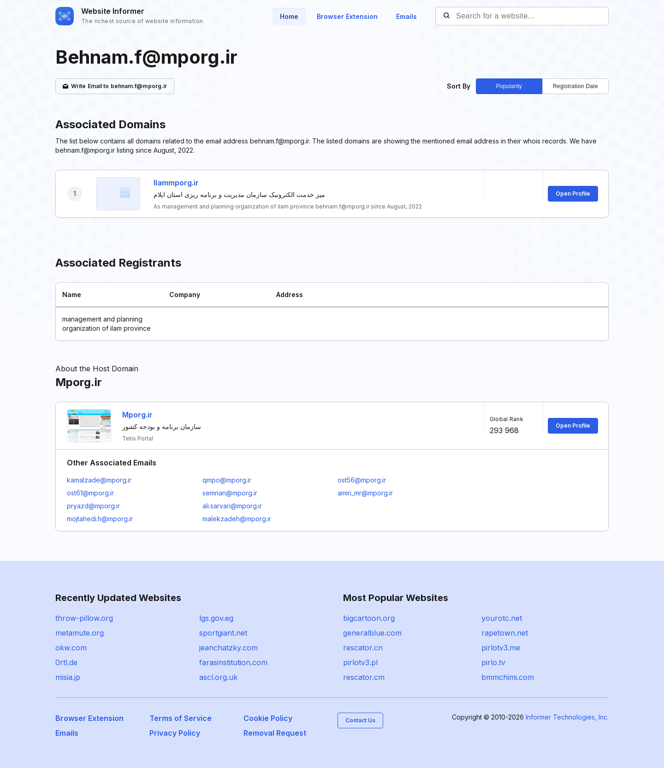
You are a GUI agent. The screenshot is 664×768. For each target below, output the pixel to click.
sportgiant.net (223, 632)
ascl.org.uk (218, 677)
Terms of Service (180, 718)
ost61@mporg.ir (90, 493)
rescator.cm (364, 677)
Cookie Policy (267, 718)
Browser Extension (347, 16)
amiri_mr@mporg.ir (365, 493)
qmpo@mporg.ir (226, 480)
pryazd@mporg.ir (93, 506)
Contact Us (360, 720)
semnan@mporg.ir (229, 493)
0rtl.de (66, 662)
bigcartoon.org (369, 618)
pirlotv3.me (500, 647)
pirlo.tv (493, 662)
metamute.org (79, 632)
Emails (406, 16)
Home (289, 16)
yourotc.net (501, 618)
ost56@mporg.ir (362, 480)
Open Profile (573, 193)
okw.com (71, 647)
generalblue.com (372, 632)
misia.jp (67, 677)
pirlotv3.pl (360, 662)
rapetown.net (504, 632)
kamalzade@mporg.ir (99, 480)
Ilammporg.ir (176, 182)
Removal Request (274, 733)
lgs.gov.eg (216, 618)
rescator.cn (363, 647)
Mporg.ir (137, 414)
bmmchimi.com (507, 677)
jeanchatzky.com (228, 647)
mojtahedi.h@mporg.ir (100, 519)
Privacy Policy (174, 733)
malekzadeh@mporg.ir (236, 519)
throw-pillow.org (84, 618)
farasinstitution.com (233, 662)
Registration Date (575, 86)
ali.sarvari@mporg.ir (232, 506)
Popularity (509, 86)
